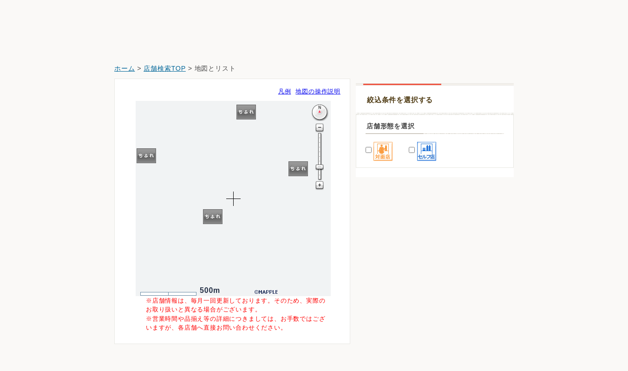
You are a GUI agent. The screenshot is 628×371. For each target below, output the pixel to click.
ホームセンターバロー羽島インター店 (417, 265)
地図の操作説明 (317, 91)
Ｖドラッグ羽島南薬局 (395, 291)
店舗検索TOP (165, 68)
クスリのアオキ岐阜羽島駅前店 (407, 343)
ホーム (124, 68)
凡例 (284, 91)
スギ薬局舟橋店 (385, 317)
